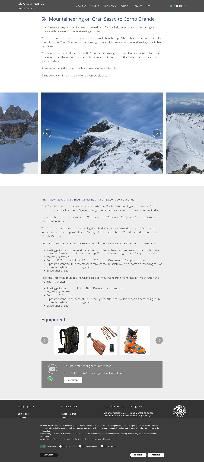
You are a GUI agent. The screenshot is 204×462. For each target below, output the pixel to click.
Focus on (124, 5)
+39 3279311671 (78, 373)
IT (185, 6)
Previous (47, 133)
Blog (147, 5)
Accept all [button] (156, 455)
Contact (137, 5)
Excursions (23, 413)
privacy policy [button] (131, 425)
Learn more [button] (49, 455)
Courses (22, 417)
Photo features (68, 413)
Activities (94, 5)
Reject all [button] (138, 455)
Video (63, 417)
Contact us (73, 379)
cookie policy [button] (45, 431)
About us (81, 5)
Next (157, 133)
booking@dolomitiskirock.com (107, 373)
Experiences (109, 5)
